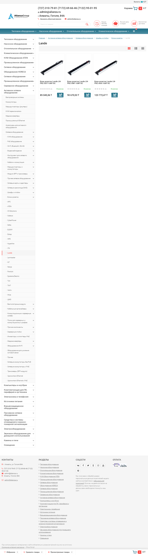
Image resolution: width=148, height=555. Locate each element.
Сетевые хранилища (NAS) (21, 188)
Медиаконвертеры (13, 116)
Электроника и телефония (19, 397)
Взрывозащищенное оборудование (19, 407)
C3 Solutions (12, 211)
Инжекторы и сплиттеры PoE (18, 336)
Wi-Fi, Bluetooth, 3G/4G (21, 146)
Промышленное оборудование (19, 62)
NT (8, 262)
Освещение (19, 445)
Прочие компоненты (21, 327)
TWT (9, 285)
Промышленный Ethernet (15, 120)
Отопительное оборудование (80, 31)
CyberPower (11, 220)
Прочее (10, 357)
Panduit (10, 271)
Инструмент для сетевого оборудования (21, 156)
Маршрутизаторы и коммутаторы (21, 168)
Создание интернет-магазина (13, 547)
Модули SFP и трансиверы (21, 174)
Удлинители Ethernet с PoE (17, 380)
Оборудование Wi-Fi (21, 346)
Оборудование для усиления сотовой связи (18, 351)
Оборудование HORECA (19, 72)
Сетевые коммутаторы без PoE (19, 362)
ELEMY (9, 230)
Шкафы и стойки (21, 192)
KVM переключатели (13, 111)
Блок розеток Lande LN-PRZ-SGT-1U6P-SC (50, 82)
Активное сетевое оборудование (19, 91)
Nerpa (9, 267)
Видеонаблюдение (21, 151)
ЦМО (9, 299)
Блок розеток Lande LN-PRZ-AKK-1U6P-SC (104, 82)
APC (9, 202)
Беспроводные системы (15, 97)
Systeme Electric (13, 276)
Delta (9, 225)
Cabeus (10, 216)
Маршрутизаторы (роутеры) (16, 107)
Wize (9, 295)
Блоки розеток (21, 197)
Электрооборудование (19, 429)
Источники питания (19, 401)
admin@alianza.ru (74, 19)
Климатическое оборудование (113, 31)
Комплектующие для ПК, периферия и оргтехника (19, 391)
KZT (140, 2)
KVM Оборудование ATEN (19, 58)
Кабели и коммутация (21, 162)
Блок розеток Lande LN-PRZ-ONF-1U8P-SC (77, 82)
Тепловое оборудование (23, 31)
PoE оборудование (21, 141)
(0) (46, 89)
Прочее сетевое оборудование (21, 178)
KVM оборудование (21, 137)
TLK (8, 281)
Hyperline (10, 244)
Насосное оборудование (50, 31)
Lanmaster (11, 257)
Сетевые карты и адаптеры (21, 183)
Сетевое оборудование (19, 67)
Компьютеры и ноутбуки (19, 385)
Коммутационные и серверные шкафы (21, 314)
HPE (9, 239)
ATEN (9, 206)
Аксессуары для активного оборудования (16, 126)
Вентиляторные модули (21, 304)
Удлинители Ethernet (15, 376)
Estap (9, 234)
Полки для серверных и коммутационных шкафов (21, 321)
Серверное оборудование (19, 86)
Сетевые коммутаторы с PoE (18, 367)
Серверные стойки (21, 332)
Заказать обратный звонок (50, 19)
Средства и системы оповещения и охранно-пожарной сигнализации (19, 422)
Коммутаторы (11, 102)
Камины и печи (19, 440)
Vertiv (9, 290)
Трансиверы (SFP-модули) (17, 371)
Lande (9, 253)
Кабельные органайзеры (21, 309)
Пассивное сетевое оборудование (19, 414)
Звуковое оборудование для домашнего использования (19, 434)
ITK (8, 248)
